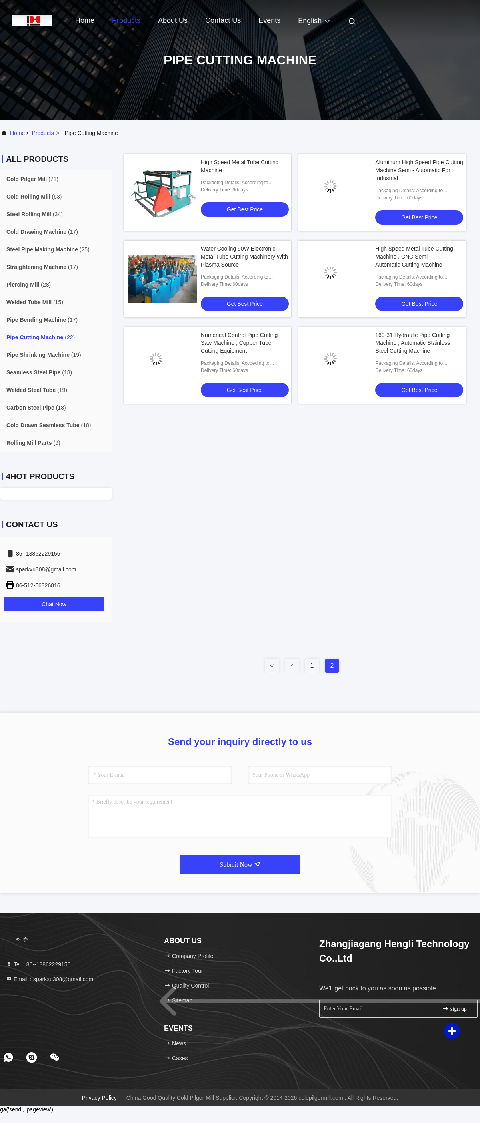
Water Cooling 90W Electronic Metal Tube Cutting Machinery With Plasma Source (244, 256)
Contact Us (223, 20)
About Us (173, 20)
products (43, 133)
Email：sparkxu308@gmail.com (49, 979)
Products (126, 20)
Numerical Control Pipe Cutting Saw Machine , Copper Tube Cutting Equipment (239, 343)
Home (84, 20)
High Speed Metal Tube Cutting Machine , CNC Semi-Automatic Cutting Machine (414, 256)
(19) (43, 355)
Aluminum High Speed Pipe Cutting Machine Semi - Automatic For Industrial (419, 170)
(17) (42, 232)
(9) (33, 443)
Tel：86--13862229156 (38, 964)
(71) (32, 179)
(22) (40, 337)
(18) (39, 372)
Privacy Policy (99, 1098)
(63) (34, 196)
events (269, 20)
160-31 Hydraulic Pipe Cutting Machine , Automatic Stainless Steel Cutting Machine (412, 343)
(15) (34, 302)
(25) (48, 249)
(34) (34, 214)
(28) (28, 284)
